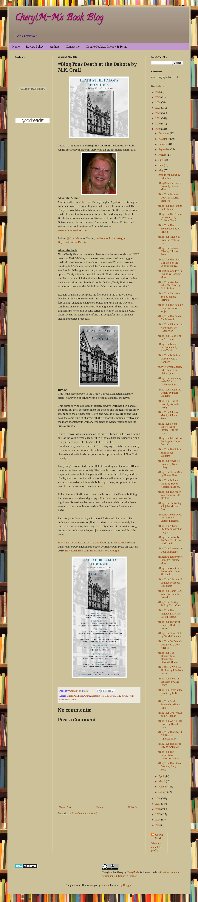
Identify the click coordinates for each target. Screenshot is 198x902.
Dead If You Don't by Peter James (169, 176)
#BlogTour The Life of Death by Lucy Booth (170, 766)
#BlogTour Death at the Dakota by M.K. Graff (170, 693)
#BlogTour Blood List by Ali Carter (169, 337)
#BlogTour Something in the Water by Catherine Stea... (169, 381)
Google (114, 550)
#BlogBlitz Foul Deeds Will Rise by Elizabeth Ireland (170, 517)
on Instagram (119, 238)
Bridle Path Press (75, 696)
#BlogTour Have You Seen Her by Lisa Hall (169, 240)
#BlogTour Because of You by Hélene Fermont (169, 296)
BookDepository (99, 550)
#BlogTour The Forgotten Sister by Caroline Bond (169, 613)
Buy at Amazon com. (77, 550)
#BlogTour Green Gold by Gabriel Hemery (170, 635)
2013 (158, 825)
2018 (158, 798)
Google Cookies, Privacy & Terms (106, 46)
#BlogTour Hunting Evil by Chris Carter (170, 604)
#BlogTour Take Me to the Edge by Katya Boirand (170, 441)
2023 (158, 107)
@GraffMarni (75, 238)
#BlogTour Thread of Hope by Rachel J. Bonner (169, 625)
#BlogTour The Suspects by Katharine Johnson (169, 755)
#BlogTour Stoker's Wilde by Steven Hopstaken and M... (169, 483)
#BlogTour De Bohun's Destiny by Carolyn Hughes (170, 644)
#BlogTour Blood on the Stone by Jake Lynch (169, 681)
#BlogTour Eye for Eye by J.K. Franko (170, 714)
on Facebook (103, 238)
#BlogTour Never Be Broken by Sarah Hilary (169, 464)
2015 (158, 814)
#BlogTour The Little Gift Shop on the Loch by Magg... (169, 262)
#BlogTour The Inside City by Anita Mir (169, 745)
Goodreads (120, 542)
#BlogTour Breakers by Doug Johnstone (170, 550)
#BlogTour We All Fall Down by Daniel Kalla (170, 724)
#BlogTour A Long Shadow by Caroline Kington (170, 529)
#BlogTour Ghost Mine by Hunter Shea (170, 474)
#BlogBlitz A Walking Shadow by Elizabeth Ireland (170, 670)
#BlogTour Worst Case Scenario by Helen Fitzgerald (170, 571)
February (163, 786)
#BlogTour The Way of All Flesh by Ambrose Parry (170, 735)
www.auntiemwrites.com (72, 230)
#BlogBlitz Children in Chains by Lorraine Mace (170, 274)
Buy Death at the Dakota (72, 242)
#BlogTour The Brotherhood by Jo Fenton (169, 228)
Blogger (127, 885)
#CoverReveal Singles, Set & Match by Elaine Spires (170, 370)
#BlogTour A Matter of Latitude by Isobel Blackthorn (170, 582)
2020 (158, 123)
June (161, 165)
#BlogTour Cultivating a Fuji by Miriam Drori (170, 506)
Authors (55, 46)
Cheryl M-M (159, 836)
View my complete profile (156, 847)
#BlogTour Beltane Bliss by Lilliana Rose (168, 251)
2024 (158, 102)
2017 (158, 803)
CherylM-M (133, 872)
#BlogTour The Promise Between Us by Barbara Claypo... (170, 217)
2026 (158, 92)
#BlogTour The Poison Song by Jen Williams (170, 452)
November (164, 138)
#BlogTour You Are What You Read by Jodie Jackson (169, 285)
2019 (158, 129)
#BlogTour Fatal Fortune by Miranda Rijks (170, 704)
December (164, 133)
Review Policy (35, 46)
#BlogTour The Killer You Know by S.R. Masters (169, 495)
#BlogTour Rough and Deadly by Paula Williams (169, 392)
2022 (158, 113)
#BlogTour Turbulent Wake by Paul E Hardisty (169, 358)
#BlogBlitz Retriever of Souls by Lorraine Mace (170, 560)
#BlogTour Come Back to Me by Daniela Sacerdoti (170, 594)
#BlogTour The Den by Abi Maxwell (170, 318)
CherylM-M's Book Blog (59, 18)
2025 (158, 97)
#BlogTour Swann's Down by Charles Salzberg (168, 197)
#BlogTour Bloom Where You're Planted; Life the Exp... (168, 428)
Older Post (133, 807)
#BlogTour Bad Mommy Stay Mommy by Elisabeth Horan (168, 657)
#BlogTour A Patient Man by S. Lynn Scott (168, 415)
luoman (105, 885)
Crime (87, 696)
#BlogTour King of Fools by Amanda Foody (168, 404)
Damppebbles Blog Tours (103, 696)
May (161, 170)
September (164, 149)
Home (16, 46)
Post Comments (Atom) (84, 813)
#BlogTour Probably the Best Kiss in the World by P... (169, 540)
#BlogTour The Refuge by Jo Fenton (170, 207)
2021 (158, 118)
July (160, 160)
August (162, 154)
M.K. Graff (122, 696)
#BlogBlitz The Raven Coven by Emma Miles (169, 186)
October (163, 144)
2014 (158, 819)
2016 (158, 809)
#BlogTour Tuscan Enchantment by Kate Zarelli (168, 347)
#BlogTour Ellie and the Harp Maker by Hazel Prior (170, 327)
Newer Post (65, 807)
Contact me (72, 46)
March (162, 781)
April (161, 776)
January (162, 792)
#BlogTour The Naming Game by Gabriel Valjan (170, 308)
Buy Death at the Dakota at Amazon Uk (81, 542)
